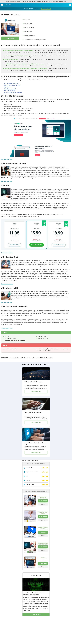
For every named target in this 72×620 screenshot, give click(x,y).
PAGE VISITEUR (10, 38)
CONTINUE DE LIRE (36, 392)
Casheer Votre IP (47, 9)
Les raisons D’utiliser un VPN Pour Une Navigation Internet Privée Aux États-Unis (30, 358)
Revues (43, 504)
